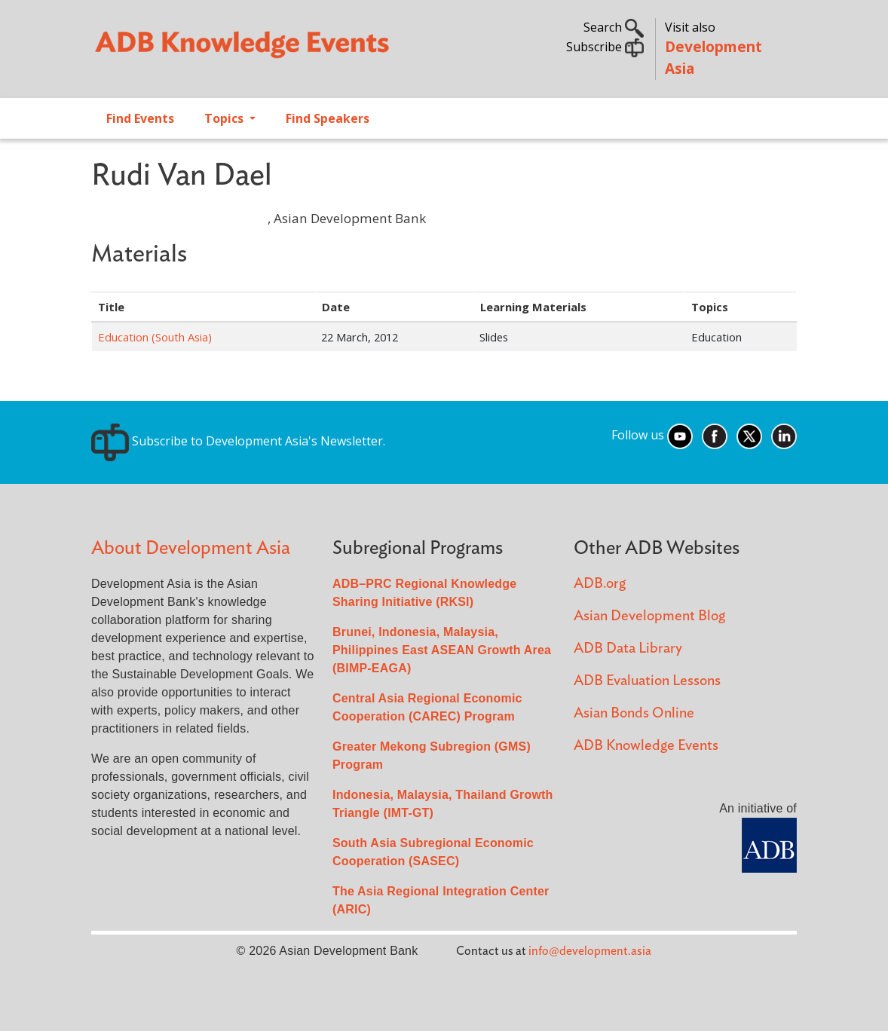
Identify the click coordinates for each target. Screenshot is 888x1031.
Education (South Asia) (155, 336)
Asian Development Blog (649, 616)
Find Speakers (327, 118)
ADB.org (600, 584)
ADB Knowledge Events (646, 746)
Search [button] (613, 27)
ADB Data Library (628, 648)
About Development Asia (190, 548)
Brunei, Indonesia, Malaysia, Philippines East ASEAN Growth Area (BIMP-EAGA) (441, 650)
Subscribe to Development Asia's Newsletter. (238, 441)
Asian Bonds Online (634, 713)
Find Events (140, 118)
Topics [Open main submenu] (225, 118)
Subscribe (605, 46)
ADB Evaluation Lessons (647, 681)
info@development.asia (589, 951)
